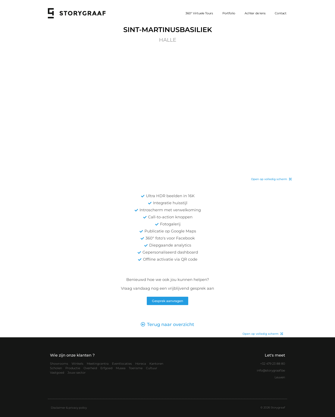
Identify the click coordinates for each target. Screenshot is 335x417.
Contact (281, 13)
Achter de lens (255, 13)
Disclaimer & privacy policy (69, 407)
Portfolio (228, 13)
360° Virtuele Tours (199, 13)
